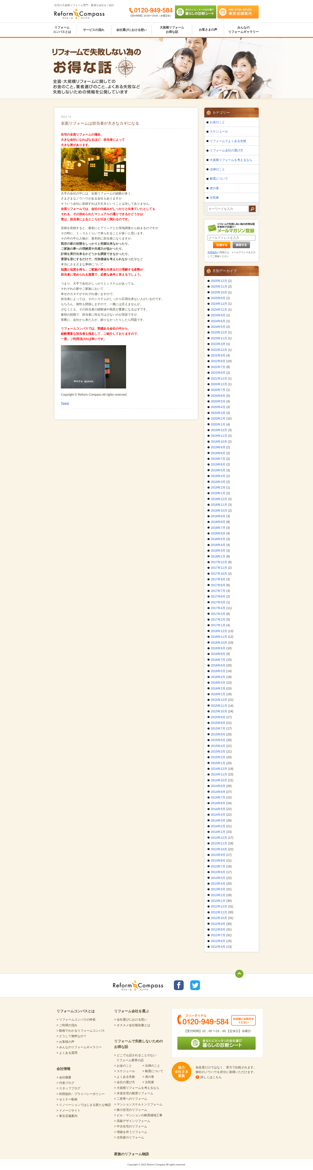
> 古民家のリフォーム (129, 1137)
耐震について (219, 178)
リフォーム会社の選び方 (226, 150)
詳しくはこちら (211, 1077)
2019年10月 (219, 441)
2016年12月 (219, 631)
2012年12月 (219, 906)
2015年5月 (218, 740)
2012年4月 (218, 946)
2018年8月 (218, 522)
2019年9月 (218, 447)
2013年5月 (218, 878)
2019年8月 (218, 453)
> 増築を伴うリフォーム (130, 1132)
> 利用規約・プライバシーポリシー (81, 1094)
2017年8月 (218, 585)
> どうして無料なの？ (72, 1036)
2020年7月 (218, 390)
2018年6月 (218, 533)
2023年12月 (219, 332)
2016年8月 (218, 654)
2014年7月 (218, 797)
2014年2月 (218, 826)
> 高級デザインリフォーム (132, 1121)
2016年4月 (218, 677)
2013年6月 (218, 872)
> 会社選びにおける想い (130, 1019)
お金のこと (217, 122)
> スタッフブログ (68, 1088)
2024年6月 (218, 321)
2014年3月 (218, 820)
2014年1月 (218, 832)
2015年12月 (219, 699)
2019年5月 (218, 470)
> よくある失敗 (124, 1076)
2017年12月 (219, 562)
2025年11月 (219, 286)
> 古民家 (148, 1082)
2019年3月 (218, 482)
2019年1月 (218, 493)
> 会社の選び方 (124, 1082)
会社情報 (63, 1069)
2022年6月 (218, 372)
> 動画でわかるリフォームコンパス (81, 1030)
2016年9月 (218, 648)
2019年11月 (219, 435)
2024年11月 (219, 309)
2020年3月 (218, 413)
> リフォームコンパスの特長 (76, 1019)
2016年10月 (219, 642)
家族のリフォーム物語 (131, 1154)
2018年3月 (218, 550)
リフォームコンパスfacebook (179, 985)
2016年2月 (218, 688)
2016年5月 (218, 671)
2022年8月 (218, 361)
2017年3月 (218, 614)
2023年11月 (219, 338)
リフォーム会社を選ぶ (131, 1011)
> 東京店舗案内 (67, 1116)
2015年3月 (218, 751)
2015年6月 (218, 734)
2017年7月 (218, 591)
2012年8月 (218, 929)
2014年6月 (218, 803)
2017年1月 (218, 625)
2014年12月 (219, 768)
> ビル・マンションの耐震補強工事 (138, 1115)
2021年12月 (219, 378)
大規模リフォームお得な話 (172, 29)
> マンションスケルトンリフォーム (138, 1104)
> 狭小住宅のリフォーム (130, 1109)
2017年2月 (218, 619)
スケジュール (219, 131)
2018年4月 (218, 545)
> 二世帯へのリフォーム (130, 1098)
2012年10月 (219, 918)
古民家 (214, 197)
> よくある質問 (67, 1053)
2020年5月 (218, 401)
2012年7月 (218, 935)
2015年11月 (219, 705)
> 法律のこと (151, 1065)
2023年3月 (218, 344)
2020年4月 (218, 407)
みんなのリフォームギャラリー (243, 29)
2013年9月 (218, 855)
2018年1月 (218, 556)
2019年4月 (218, 476)
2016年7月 (218, 659)
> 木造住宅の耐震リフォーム (133, 1093)
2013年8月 (218, 860)
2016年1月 (218, 694)
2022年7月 (218, 367)
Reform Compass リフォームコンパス (79, 14)
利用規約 (212, 252)
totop (239, 974)
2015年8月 (218, 723)
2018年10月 (219, 510)
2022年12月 (219, 350)
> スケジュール (124, 1071)
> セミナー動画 (67, 1099)
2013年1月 (218, 900)
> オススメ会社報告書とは (132, 1025)
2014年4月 (218, 814)
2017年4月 (218, 608)
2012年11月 (219, 912)
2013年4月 (218, 883)
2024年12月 (219, 303)
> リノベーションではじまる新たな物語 (84, 1104)
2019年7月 (218, 458)
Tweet (65, 403)
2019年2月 (218, 487)
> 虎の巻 (148, 1076)
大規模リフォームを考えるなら (231, 160)
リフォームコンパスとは (62, 29)
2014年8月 (218, 791)
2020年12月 (219, 384)
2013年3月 (218, 889)
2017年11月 (219, 567)
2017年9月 (218, 579)
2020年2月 (218, 418)
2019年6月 (218, 464)
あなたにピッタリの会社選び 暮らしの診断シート (195, 11)
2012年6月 (218, 941)
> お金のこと (123, 1065)
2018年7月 (218, 527)
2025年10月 (219, 292)
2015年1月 (218, 763)
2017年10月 (219, 573)
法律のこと (217, 169)
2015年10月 (219, 711)
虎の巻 (214, 188)
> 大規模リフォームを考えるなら (136, 1088)
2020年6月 (218, 395)
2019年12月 (219, 430)
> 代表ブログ (65, 1083)
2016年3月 (218, 682)
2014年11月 (219, 774)
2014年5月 (218, 809)
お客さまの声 (208, 29)
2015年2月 (218, 757)
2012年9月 (218, 924)
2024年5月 (218, 326)
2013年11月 (219, 843)
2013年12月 (219, 837)
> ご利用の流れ (67, 1025)
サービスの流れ (93, 30)
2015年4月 (218, 746)
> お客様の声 (65, 1041)
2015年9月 (218, 717)
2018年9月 (218, 516)
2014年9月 (218, 786)
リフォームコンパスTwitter (195, 985)
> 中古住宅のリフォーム (130, 1126)
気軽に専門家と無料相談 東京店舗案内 (238, 11)
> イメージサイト (68, 1110)
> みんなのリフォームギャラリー (79, 1047)
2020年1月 (218, 424)
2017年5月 (218, 602)
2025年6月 (218, 298)
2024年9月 (218, 315)
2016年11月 (219, 636)
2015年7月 (218, 728)
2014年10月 (219, 780)
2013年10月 (219, 849)
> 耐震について (152, 1071)
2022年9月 (218, 355)
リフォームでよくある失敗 (228, 141)
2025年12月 (219, 281)
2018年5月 (218, 539)
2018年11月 (219, 504)
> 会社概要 (64, 1077)
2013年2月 (218, 895)
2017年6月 (218, 596)
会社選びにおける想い (131, 30)
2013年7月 (218, 866)
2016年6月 (218, 665)
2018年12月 (219, 499)
